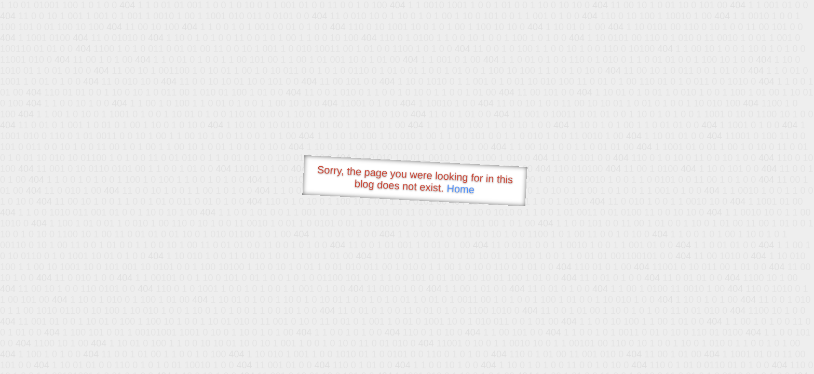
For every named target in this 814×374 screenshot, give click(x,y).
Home (460, 188)
